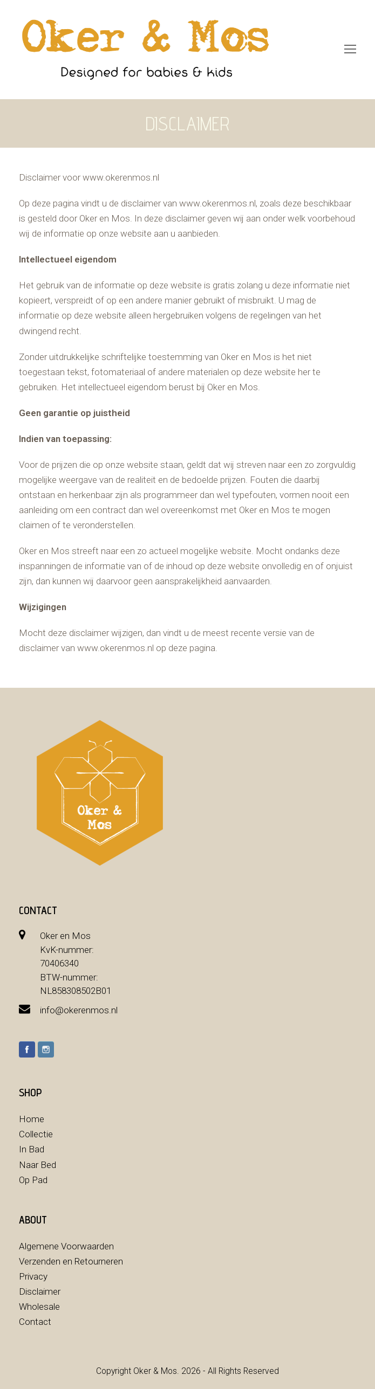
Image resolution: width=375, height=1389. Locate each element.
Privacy (33, 1276)
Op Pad (33, 1179)
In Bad (31, 1149)
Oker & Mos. (156, 1371)
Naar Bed (37, 1164)
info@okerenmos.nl (79, 1010)
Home (31, 1119)
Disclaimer (39, 1291)
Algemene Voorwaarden (66, 1246)
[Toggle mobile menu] (350, 50)
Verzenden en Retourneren (71, 1261)
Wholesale (39, 1306)
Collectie (36, 1134)
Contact (35, 1321)
